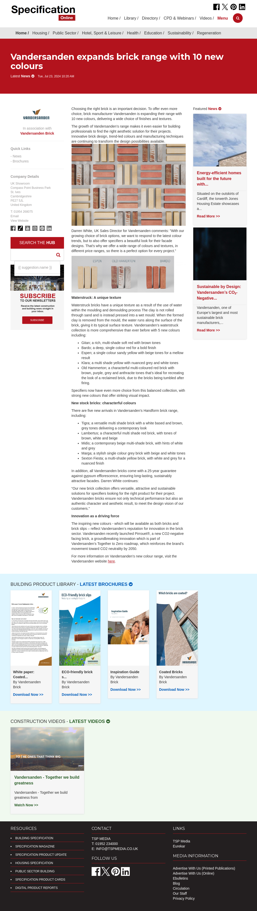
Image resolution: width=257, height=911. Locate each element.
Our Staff (180, 893)
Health (133, 33)
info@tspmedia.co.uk (117, 849)
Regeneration (209, 33)
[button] (222, 18)
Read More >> (208, 216)
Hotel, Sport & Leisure (101, 33)
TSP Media (181, 841)
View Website (20, 220)
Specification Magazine (35, 846)
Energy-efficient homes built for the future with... (219, 179)
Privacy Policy (184, 898)
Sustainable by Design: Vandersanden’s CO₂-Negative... (219, 292)
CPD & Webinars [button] (179, 18)
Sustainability (179, 33)
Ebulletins (180, 878)
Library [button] (130, 18)
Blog (176, 883)
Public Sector (64, 33)
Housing (39, 33)
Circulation (181, 888)
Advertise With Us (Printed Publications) (204, 868)
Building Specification (34, 838)
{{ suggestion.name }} (35, 267)
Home (113, 18)
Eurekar (179, 846)
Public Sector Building (34, 871)
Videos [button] (206, 18)
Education (153, 33)
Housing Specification (34, 863)
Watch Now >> (26, 805)
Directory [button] (150, 18)
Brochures (21, 161)
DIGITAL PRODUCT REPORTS (36, 888)
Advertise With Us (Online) (193, 873)
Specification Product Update (41, 855)
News (17, 156)
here (111, 561)
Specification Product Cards (40, 879)
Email (15, 216)
